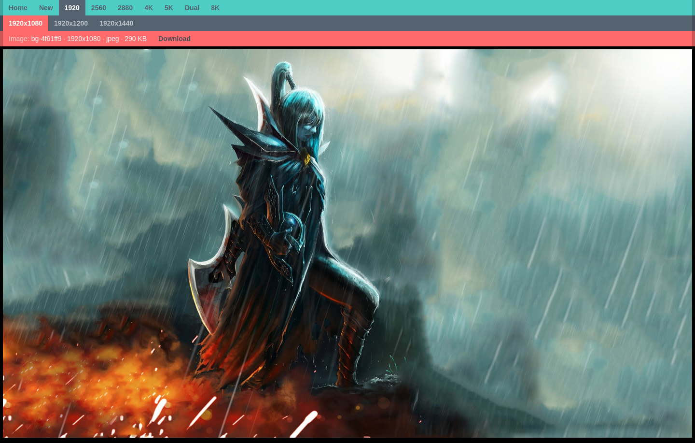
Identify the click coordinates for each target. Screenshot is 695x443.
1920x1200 (71, 23)
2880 (125, 8)
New (46, 8)
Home (18, 8)
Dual (192, 8)
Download (174, 39)
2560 (98, 8)
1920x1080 (25, 23)
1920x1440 (116, 23)
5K (169, 8)
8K (215, 8)
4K (148, 8)
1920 (72, 8)
